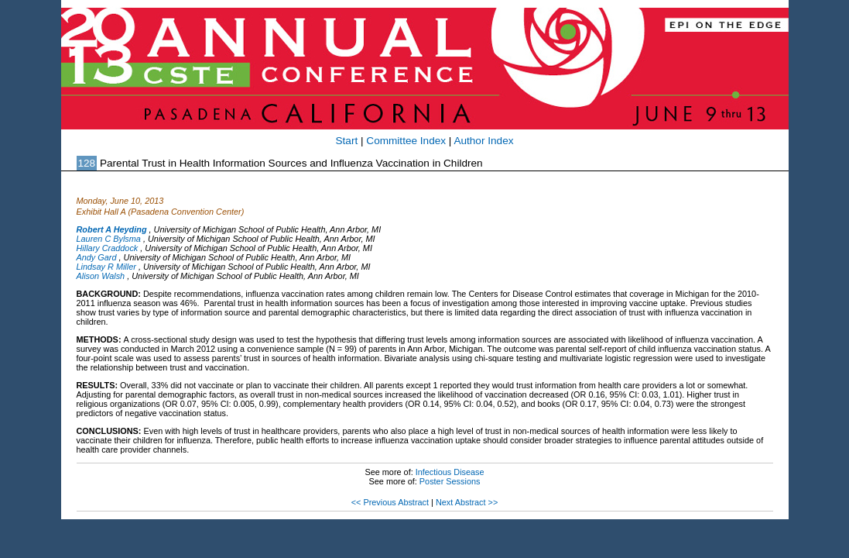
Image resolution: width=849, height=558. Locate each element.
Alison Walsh (101, 276)
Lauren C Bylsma (109, 238)
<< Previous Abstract (390, 502)
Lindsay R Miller (106, 266)
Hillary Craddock (108, 248)
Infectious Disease (450, 472)
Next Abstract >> (467, 502)
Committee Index (406, 140)
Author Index (483, 140)
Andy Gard (97, 257)
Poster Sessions (450, 481)
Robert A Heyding (112, 229)
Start (347, 140)
